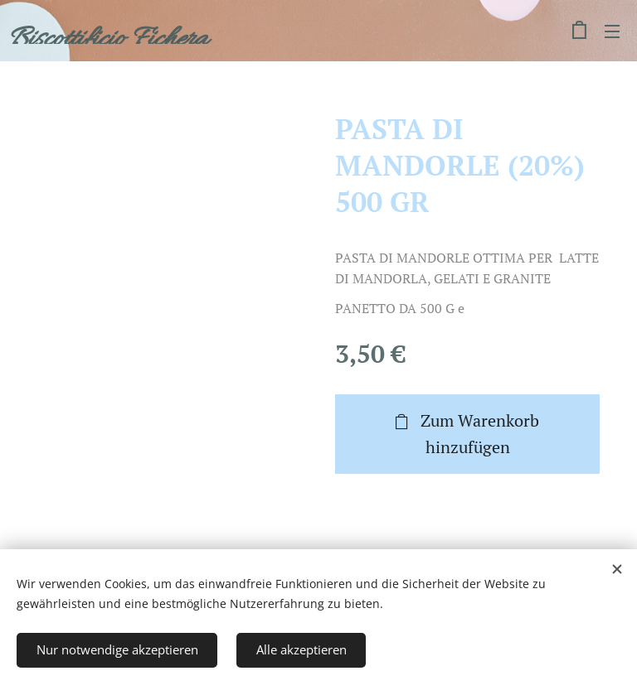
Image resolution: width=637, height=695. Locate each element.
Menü (612, 31)
